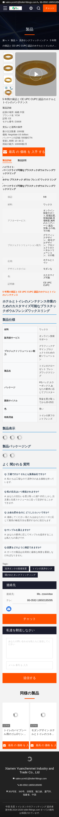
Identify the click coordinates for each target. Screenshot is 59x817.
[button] (9, 95)
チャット (49, 8)
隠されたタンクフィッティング (20, 575)
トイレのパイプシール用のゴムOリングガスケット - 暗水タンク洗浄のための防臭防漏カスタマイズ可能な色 (15, 732)
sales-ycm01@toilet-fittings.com (19, 2)
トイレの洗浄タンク (42, 568)
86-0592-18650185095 (29, 784)
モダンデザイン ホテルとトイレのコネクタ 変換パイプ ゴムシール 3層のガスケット (43, 732)
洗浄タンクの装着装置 (16, 568)
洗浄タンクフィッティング (32, 40)
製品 (13, 40)
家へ (5, 40)
